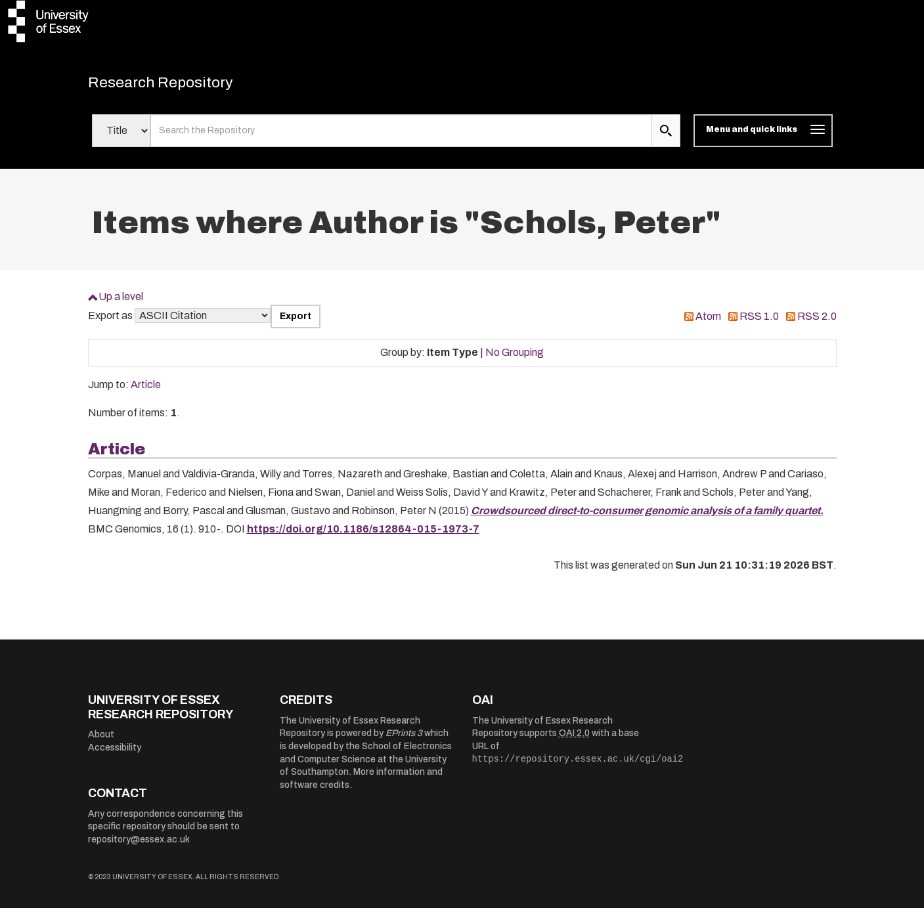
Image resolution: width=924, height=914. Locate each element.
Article (146, 390)
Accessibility (114, 753)
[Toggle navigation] (762, 136)
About (101, 740)
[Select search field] (121, 136)
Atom (708, 322)
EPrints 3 (403, 739)
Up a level (121, 302)
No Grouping (514, 358)
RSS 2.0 (817, 322)
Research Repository (180, 85)
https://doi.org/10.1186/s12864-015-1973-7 (363, 534)
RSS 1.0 (759, 322)
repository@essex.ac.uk (139, 845)
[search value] (401, 136)
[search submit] (665, 136)
